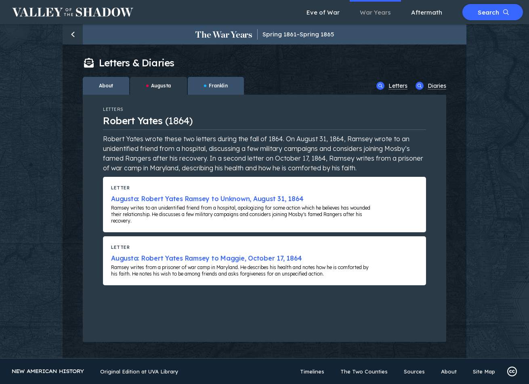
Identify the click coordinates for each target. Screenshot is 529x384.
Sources (414, 371)
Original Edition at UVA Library (139, 371)
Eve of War (323, 12)
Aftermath (426, 12)
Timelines (312, 371)
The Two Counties (364, 371)
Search (493, 12)
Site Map (484, 371)
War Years (375, 12)
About (449, 371)
